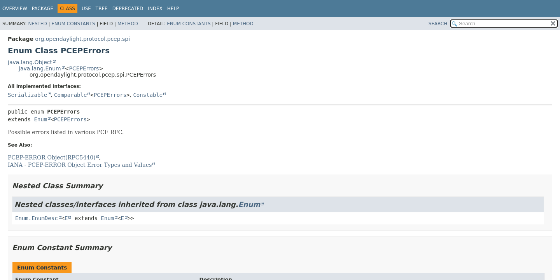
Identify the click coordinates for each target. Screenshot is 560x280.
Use (86, 8)
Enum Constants (73, 23)
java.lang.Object (30, 62)
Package (42, 8)
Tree (102, 8)
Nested (37, 23)
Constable (148, 95)
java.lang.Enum (40, 68)
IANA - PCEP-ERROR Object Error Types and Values (80, 165)
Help (173, 8)
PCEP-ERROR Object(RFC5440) (52, 157)
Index (155, 8)
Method (127, 23)
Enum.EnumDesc (36, 218)
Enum (40, 119)
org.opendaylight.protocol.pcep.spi (82, 39)
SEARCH (438, 23)
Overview (14, 8)
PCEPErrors (84, 68)
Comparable (70, 95)
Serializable (27, 95)
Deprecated (128, 8)
